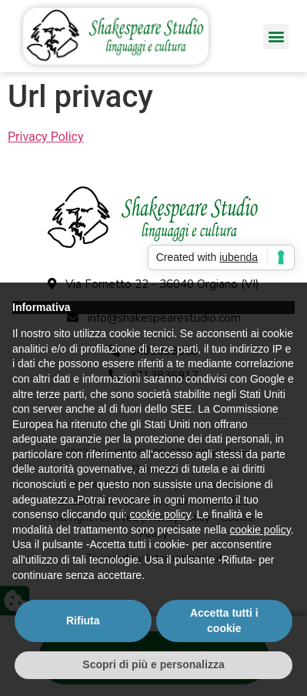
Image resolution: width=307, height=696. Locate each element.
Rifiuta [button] (83, 620)
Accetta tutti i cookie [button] (224, 620)
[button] (276, 36)
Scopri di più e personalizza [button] (153, 664)
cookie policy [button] (160, 514)
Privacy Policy (46, 136)
